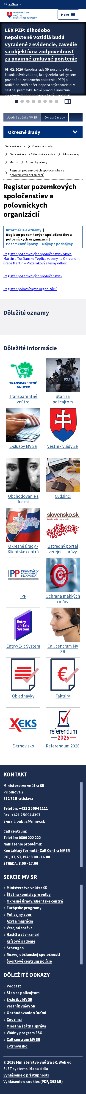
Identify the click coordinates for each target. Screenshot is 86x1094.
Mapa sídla (38, 1068)
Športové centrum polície (29, 961)
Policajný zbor (19, 914)
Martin (14, 162)
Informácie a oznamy (23, 230)
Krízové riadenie (21, 941)
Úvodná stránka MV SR (22, 117)
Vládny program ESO (24, 1032)
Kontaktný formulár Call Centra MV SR (36, 850)
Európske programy (24, 907)
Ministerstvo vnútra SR (27, 887)
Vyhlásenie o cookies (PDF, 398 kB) (33, 1081)
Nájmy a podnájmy (57, 243)
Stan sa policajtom (23, 992)
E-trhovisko (17, 1046)
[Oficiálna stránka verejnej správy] (16, 4)
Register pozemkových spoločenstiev (32, 276)
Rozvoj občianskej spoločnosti (33, 954)
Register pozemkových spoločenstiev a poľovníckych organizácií (37, 172)
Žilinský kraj (71, 154)
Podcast (14, 986)
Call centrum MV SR (23, 1039)
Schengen (15, 947)
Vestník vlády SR (21, 1006)
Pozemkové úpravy (22, 243)
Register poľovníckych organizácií (30, 289)
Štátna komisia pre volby (29, 894)
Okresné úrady (54, 117)
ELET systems (15, 1068)
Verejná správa (20, 927)
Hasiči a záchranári (23, 934)
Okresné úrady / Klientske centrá (32, 154)
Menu (68, 14)
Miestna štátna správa (26, 1026)
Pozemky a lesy (36, 162)
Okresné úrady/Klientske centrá (35, 901)
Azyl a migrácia (20, 921)
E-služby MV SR (19, 999)
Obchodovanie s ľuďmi (26, 1012)
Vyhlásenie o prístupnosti (26, 1075)
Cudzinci (14, 1019)
